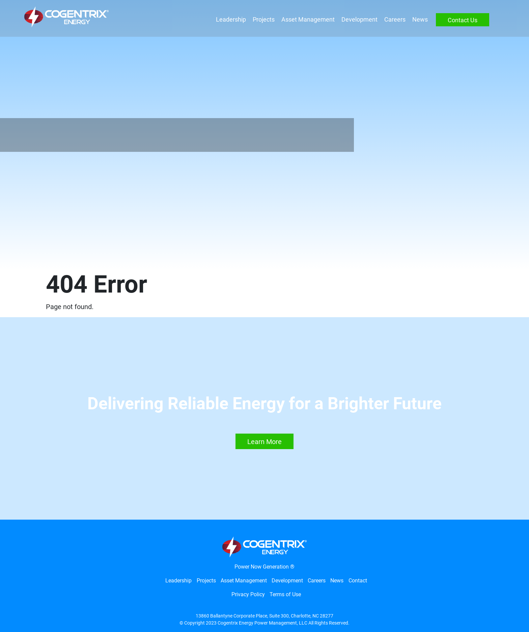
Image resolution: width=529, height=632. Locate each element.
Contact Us (461, 20)
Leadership (229, 19)
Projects (262, 19)
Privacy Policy (248, 594)
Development (358, 19)
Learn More (264, 442)
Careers (393, 19)
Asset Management (306, 19)
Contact (358, 580)
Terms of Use (285, 594)
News (418, 19)
